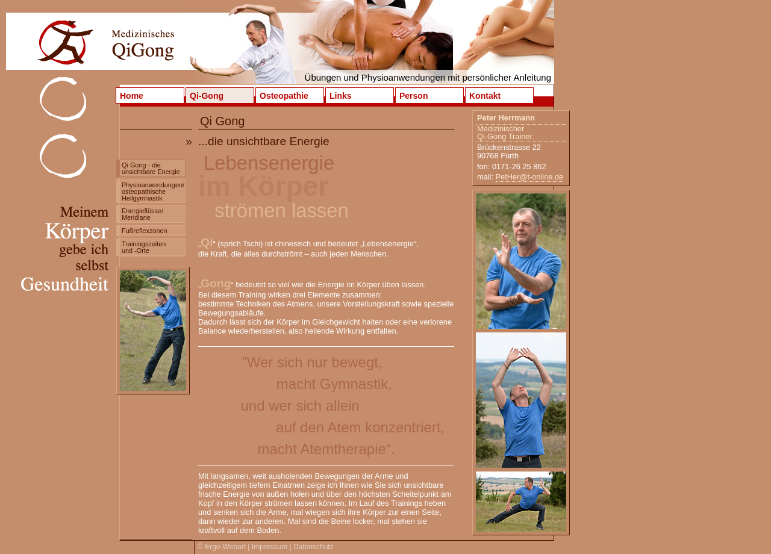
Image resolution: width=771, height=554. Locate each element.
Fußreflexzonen (144, 230)
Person (413, 96)
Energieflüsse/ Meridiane (142, 214)
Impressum (269, 547)
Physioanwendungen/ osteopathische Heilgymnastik (153, 191)
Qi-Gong (206, 96)
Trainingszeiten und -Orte (144, 247)
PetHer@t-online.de (530, 176)
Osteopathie (284, 96)
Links (340, 96)
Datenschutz (313, 547)
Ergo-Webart (225, 547)
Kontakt (485, 96)
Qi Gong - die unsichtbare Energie (151, 168)
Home (131, 96)
